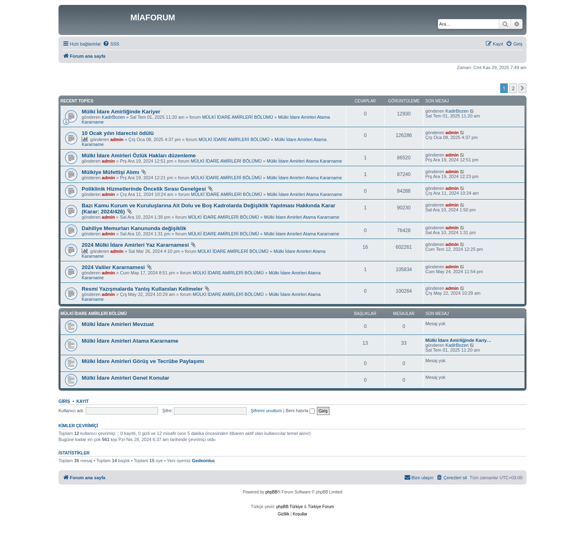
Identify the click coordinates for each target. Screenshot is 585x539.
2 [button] (513, 88)
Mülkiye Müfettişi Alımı (110, 172)
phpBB (271, 492)
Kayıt (82, 401)
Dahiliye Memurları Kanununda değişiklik (134, 228)
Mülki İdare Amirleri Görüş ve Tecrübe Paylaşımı (143, 361)
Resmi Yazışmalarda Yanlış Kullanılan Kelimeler (142, 289)
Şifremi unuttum (266, 410)
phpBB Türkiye (289, 506)
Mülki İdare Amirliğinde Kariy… (458, 340)
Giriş (64, 401)
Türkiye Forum (321, 506)
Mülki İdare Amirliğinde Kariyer (121, 112)
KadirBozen (113, 117)
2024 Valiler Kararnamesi (113, 267)
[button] (522, 88)
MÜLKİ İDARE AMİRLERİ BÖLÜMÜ (237, 117)
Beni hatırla (300, 410)
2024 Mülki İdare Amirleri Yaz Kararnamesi (135, 245)
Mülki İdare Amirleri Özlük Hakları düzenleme (139, 155)
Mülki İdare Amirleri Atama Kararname (304, 161)
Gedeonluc (203, 460)
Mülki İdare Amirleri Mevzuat (118, 324)
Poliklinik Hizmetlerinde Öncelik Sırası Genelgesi (144, 189)
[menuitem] (111, 44)
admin (117, 139)
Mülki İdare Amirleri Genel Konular (125, 378)
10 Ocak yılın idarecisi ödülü (118, 133)
